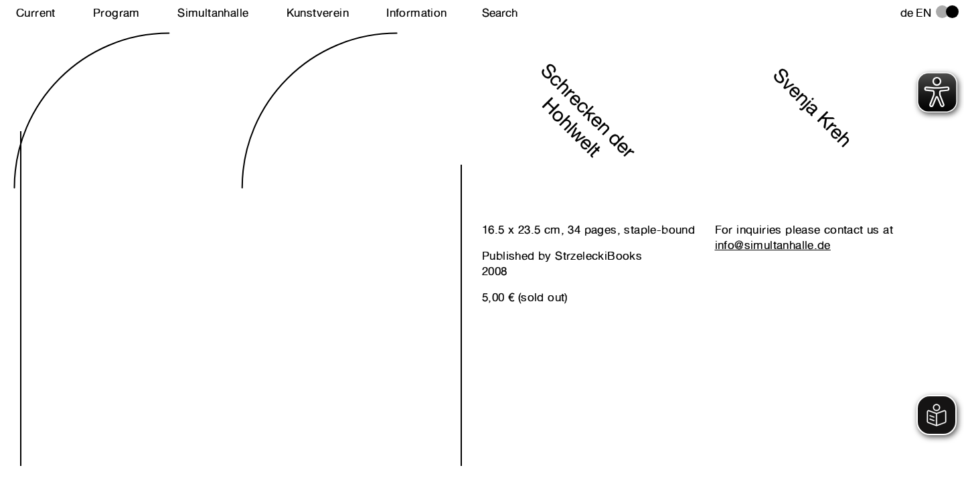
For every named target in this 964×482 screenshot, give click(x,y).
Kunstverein (318, 12)
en (923, 12)
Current (36, 12)
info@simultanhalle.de (773, 245)
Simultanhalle (212, 12)
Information (416, 12)
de (907, 12)
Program (116, 12)
